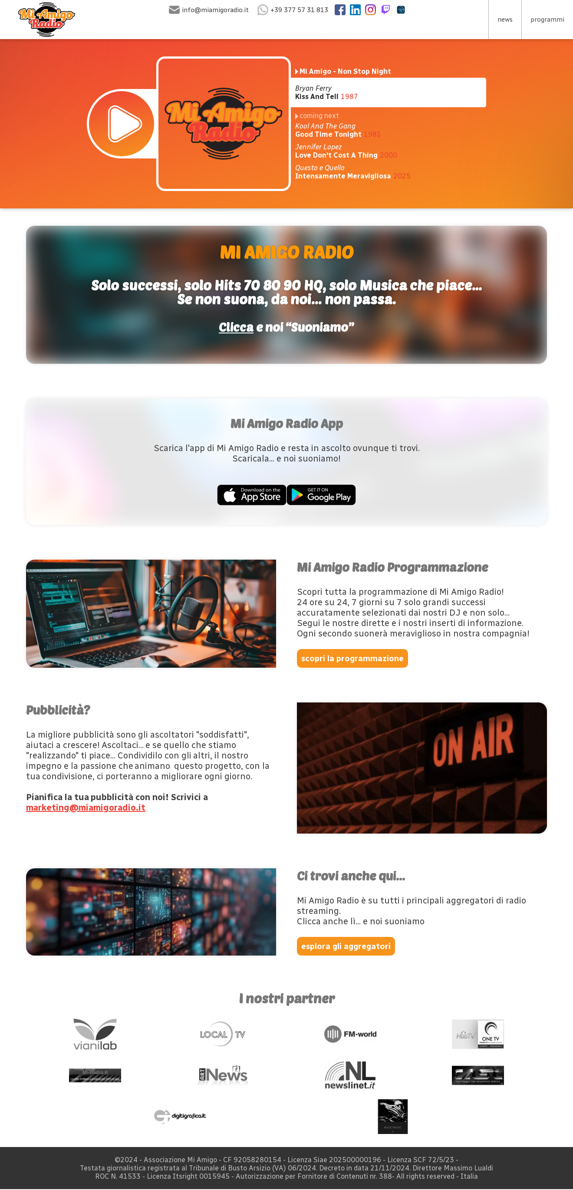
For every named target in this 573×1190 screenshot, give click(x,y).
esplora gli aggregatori (349, 947)
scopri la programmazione (354, 658)
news (503, 20)
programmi (547, 20)
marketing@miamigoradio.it (85, 808)
